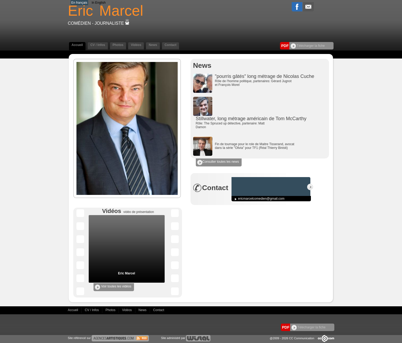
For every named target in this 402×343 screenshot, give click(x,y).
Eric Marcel (126, 273)
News (153, 45)
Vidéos (136, 45)
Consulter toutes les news (218, 162)
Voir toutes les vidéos (113, 287)
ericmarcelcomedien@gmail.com (261, 198)
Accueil (77, 45)
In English (99, 3)
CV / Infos (97, 45)
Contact (171, 45)
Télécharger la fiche (308, 46)
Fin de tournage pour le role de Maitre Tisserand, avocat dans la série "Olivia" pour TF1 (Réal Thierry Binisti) (254, 146)
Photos (118, 45)
